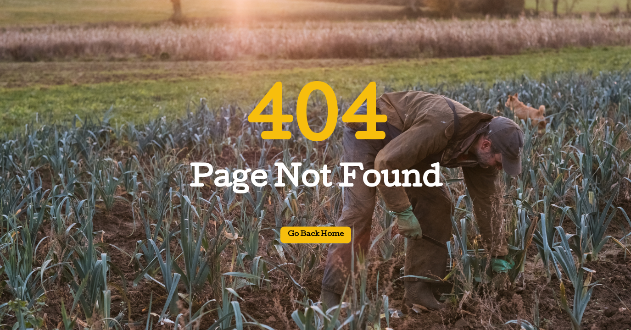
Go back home (316, 235)
